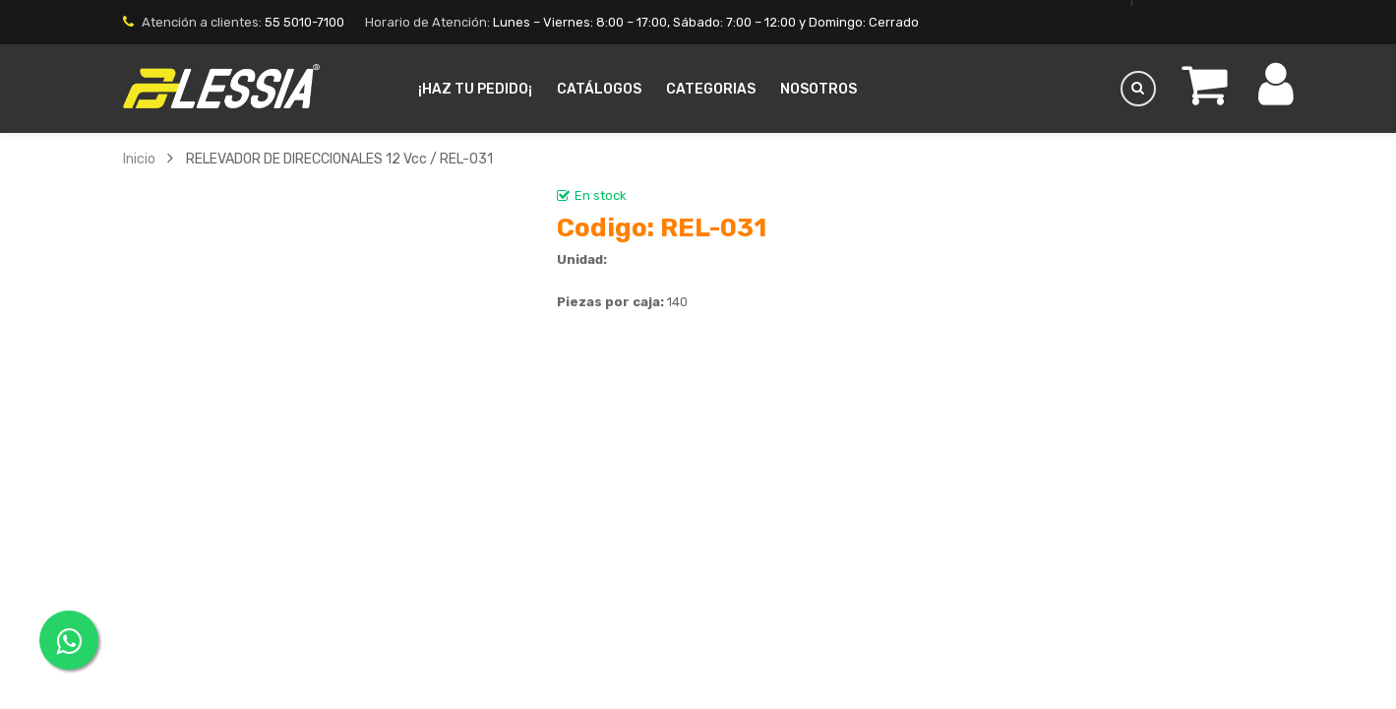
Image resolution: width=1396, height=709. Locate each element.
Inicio (139, 158)
